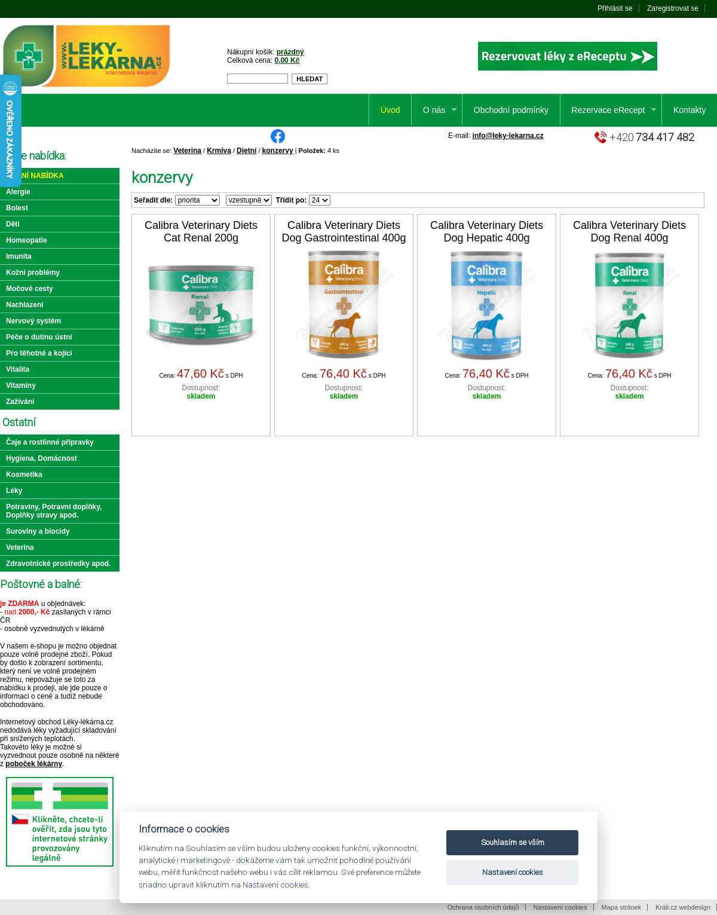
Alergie (18, 192)
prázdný (290, 52)
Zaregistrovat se (672, 8)
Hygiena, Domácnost (41, 458)
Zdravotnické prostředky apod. (58, 563)
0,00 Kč (286, 60)
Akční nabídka (35, 176)
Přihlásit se (615, 8)
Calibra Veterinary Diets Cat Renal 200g (201, 231)
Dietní (246, 150)
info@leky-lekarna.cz (508, 135)
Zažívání (20, 401)
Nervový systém (33, 321)
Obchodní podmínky (511, 110)
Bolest (17, 208)
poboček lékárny (33, 764)
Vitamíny (21, 385)
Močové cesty (29, 288)
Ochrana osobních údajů (483, 907)
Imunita (19, 256)
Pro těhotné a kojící (39, 353)
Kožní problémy (33, 272)
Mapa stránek (622, 907)
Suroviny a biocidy (38, 531)
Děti (13, 224)
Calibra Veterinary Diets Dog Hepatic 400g (486, 231)
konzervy (277, 150)
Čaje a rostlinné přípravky (50, 442)
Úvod (390, 110)
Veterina (187, 150)
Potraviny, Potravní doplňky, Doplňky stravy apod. (54, 511)
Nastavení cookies (560, 907)
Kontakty (689, 110)
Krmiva (219, 150)
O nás (434, 110)
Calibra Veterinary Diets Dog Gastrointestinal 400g (343, 231)
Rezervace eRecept (608, 110)
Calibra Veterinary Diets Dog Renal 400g (629, 231)
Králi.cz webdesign (682, 907)
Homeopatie (26, 240)
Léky (14, 490)
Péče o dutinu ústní (39, 337)
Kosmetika (24, 474)
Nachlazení (25, 305)
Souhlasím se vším (512, 842)
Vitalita (17, 369)
